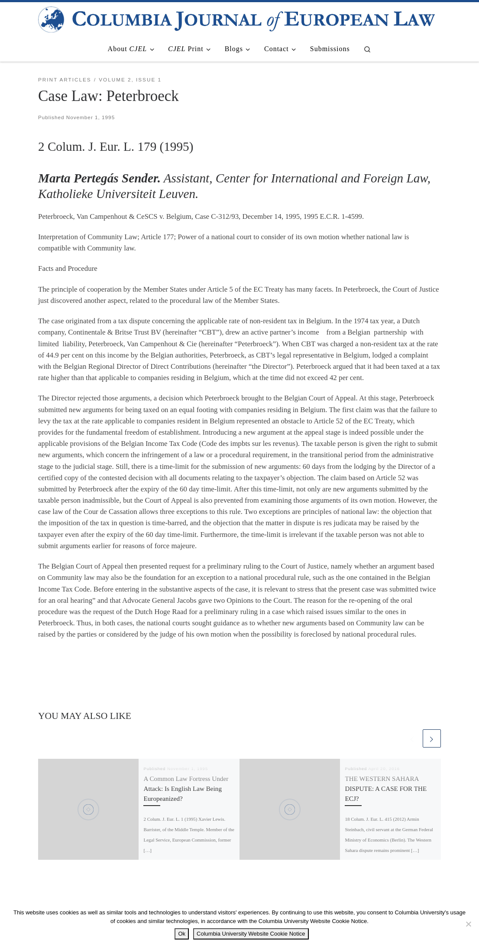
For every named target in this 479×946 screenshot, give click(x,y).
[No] (468, 924)
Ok (181, 933)
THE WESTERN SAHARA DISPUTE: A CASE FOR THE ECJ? (386, 788)
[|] (236, 18)
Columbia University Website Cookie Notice (251, 933)
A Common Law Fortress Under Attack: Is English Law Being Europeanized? (185, 788)
